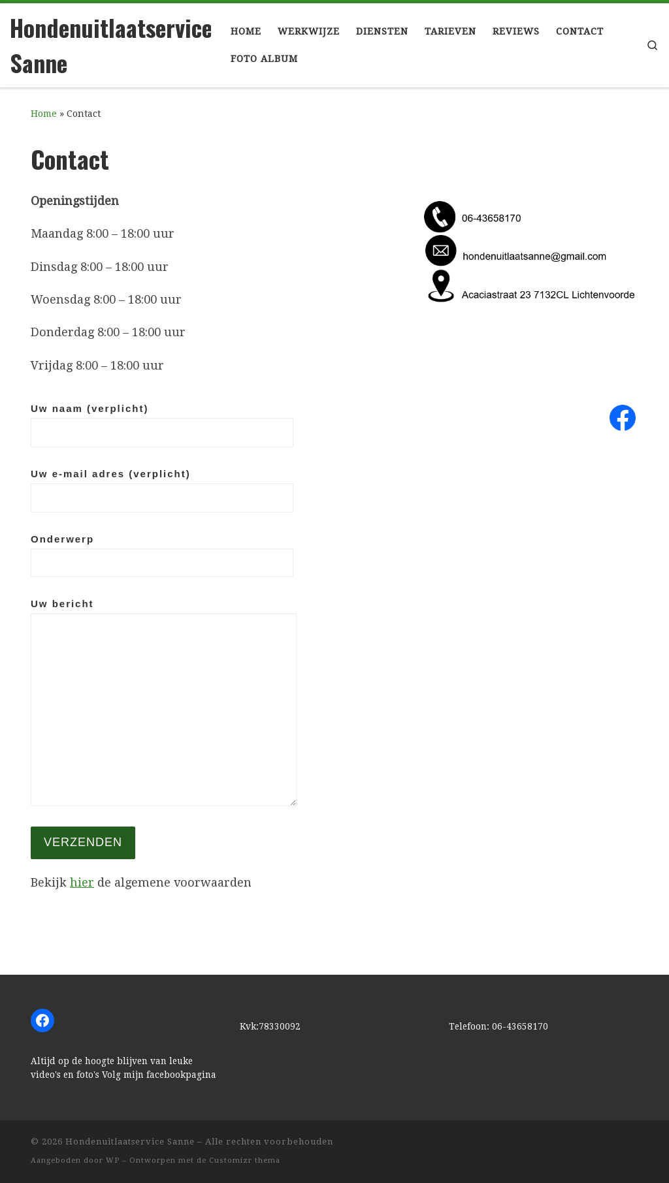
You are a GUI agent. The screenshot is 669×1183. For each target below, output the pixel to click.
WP (113, 1160)
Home (44, 113)
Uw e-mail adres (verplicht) (162, 490)
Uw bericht (164, 702)
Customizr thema (244, 1160)
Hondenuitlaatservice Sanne (130, 1141)
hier (82, 882)
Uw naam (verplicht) (162, 425)
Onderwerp (162, 555)
